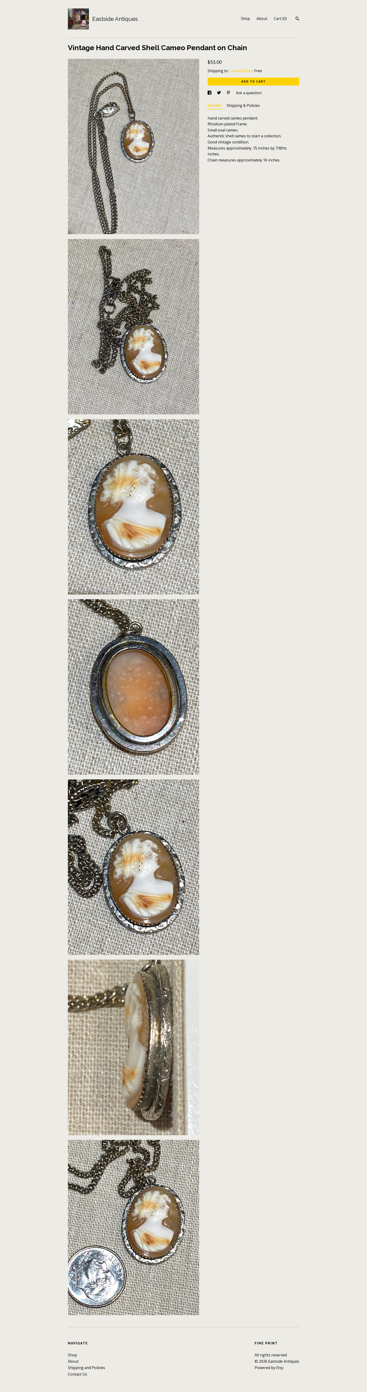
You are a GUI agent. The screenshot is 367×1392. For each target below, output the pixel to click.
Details (215, 105)
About (262, 18)
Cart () (280, 18)
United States (241, 70)
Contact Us (77, 1374)
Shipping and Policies (86, 1367)
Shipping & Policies (243, 105)
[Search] (297, 19)
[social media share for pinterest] (229, 92)
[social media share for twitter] (219, 92)
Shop (245, 18)
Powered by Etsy (269, 1367)
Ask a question (249, 92)
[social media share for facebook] (210, 92)
